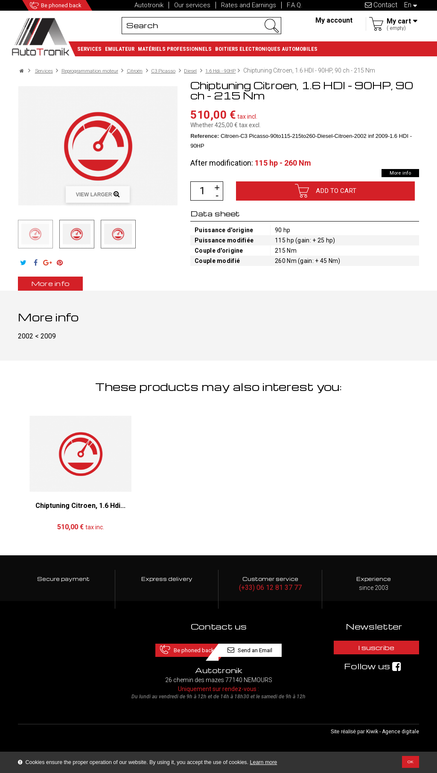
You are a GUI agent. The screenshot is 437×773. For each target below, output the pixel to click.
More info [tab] (62, 290)
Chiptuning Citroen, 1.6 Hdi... (80, 512)
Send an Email (267, 656)
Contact (381, 5)
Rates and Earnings (248, 5)
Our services (192, 5)
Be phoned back (73, 5)
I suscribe (374, 656)
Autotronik (148, 5)
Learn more (263, 762)
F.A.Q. (295, 5)
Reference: (204, 142)
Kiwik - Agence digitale (392, 739)
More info (395, 179)
